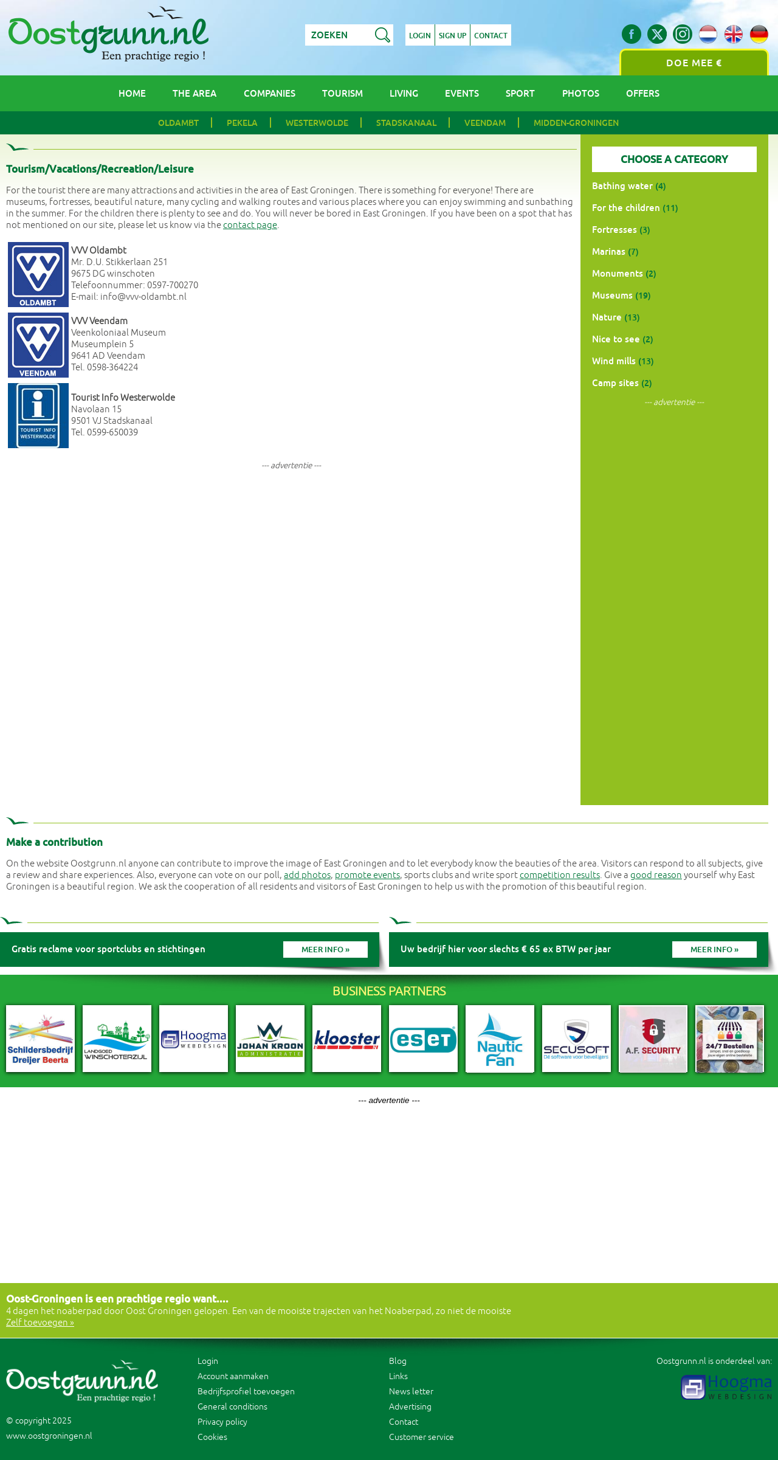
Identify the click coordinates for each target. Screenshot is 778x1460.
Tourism (342, 93)
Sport (520, 93)
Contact (491, 36)
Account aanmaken (233, 1376)
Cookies (212, 1437)
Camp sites (615, 383)
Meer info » (325, 949)
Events (462, 93)
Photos (580, 93)
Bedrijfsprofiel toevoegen (246, 1391)
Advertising (410, 1407)
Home (132, 93)
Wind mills (614, 361)
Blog (398, 1361)
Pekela (242, 122)
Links (398, 1376)
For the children (626, 207)
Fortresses (614, 229)
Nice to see (616, 339)
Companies (269, 93)
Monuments (617, 273)
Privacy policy (222, 1422)
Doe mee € (694, 63)
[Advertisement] (291, 564)
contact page (250, 225)
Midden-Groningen (576, 122)
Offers (642, 93)
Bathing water (622, 186)
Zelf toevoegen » (40, 1323)
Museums (612, 295)
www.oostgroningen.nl (49, 1436)
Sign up (452, 36)
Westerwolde (317, 122)
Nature (607, 317)
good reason (656, 875)
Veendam (485, 122)
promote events (367, 875)
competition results (560, 875)
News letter (411, 1391)
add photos (307, 875)
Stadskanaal (406, 122)
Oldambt (178, 122)
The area (194, 93)
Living (404, 93)
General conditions (232, 1407)
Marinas (608, 251)
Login (420, 36)
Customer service (421, 1437)
